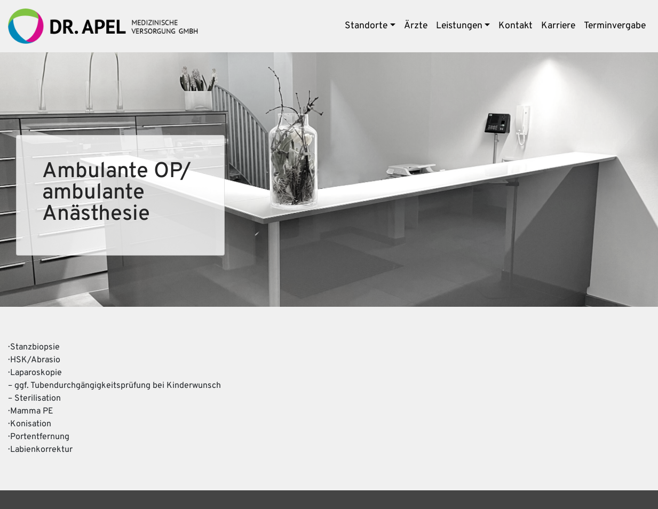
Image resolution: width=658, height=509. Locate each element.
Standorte (366, 26)
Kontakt (515, 26)
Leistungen (459, 26)
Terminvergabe (615, 26)
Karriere (558, 26)
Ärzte (415, 26)
